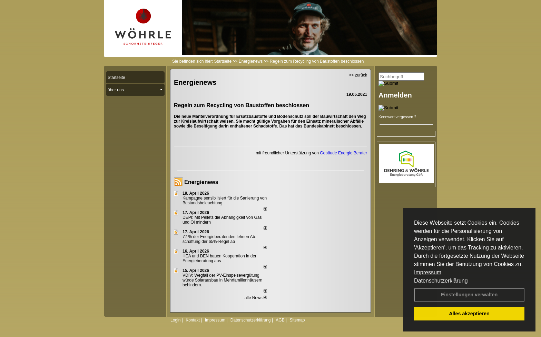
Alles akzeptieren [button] (469, 313)
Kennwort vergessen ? (397, 117)
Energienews (201, 182)
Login (175, 320)
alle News (256, 297)
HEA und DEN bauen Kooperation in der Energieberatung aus (219, 258)
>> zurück (358, 75)
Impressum (427, 272)
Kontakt (193, 320)
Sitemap (297, 320)
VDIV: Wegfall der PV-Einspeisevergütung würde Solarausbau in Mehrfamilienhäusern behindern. (222, 280)
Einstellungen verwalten (469, 294)
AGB (280, 320)
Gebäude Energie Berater (343, 153)
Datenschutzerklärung (441, 281)
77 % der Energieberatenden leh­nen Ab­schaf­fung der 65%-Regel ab (219, 239)
